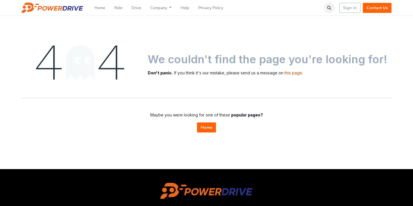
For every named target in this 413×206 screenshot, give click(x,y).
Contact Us (377, 8)
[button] (329, 7)
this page (293, 72)
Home (206, 127)
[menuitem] (100, 8)
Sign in (350, 8)
